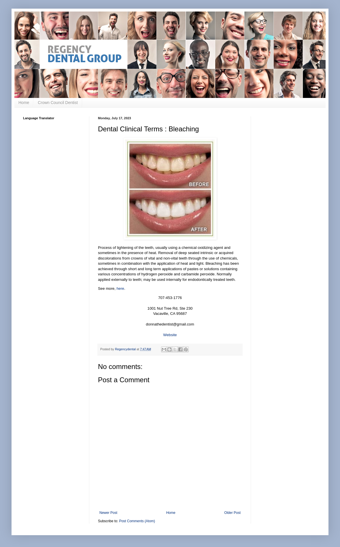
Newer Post (108, 513)
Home (23, 102)
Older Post (232, 513)
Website (170, 335)
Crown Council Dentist (58, 102)
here (120, 288)
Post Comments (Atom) (137, 521)
